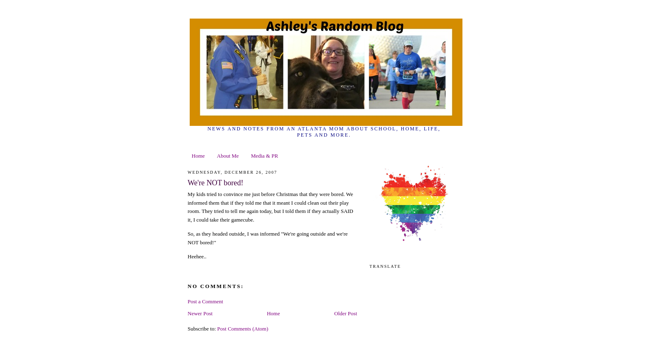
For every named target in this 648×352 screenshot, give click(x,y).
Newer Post (200, 313)
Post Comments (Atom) (243, 329)
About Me (228, 156)
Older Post (345, 313)
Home (198, 156)
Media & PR (264, 156)
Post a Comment (205, 301)
